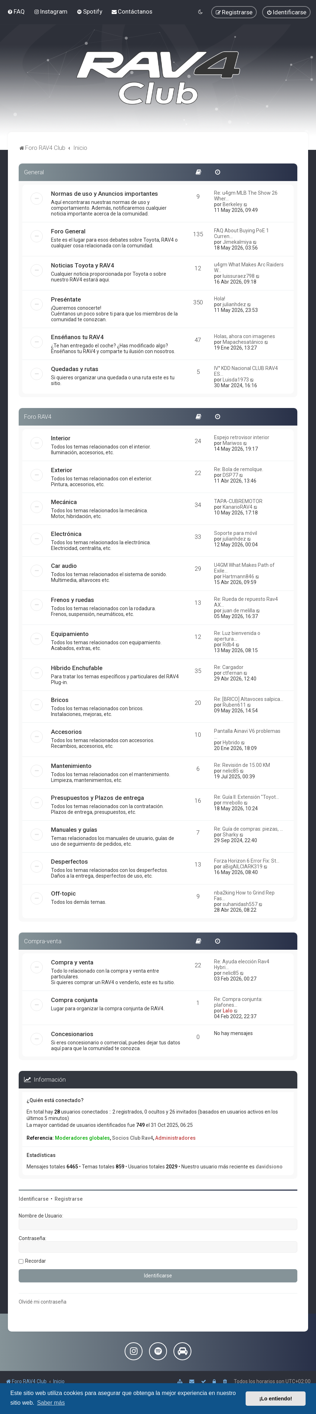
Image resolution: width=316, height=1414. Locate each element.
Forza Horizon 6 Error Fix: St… (246, 861)
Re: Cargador (228, 667)
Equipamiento (70, 633)
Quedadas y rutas (74, 369)
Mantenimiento (71, 765)
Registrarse (69, 1199)
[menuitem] (16, 11)
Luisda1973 (236, 380)
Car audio (64, 565)
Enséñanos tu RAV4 (77, 337)
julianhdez (234, 304)
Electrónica (66, 533)
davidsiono (269, 1166)
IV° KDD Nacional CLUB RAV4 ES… (246, 371)
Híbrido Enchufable (76, 668)
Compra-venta (42, 941)
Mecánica (64, 502)
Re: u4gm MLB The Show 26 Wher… (246, 195)
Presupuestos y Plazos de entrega (97, 797)
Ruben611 (234, 705)
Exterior (61, 470)
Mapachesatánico (243, 342)
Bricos (60, 699)
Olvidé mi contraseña (42, 1302)
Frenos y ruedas (72, 599)
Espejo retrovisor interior (241, 437)
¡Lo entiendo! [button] (275, 1398)
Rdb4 (228, 644)
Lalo (228, 1011)
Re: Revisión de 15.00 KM (242, 765)
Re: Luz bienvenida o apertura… (237, 636)
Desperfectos (69, 861)
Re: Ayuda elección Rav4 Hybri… (241, 964)
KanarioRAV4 (237, 507)
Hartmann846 (238, 576)
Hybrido (231, 742)
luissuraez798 (239, 276)
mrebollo (233, 803)
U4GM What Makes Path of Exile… (244, 568)
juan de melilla (239, 610)
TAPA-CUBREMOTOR (238, 501)
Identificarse (33, 1199)
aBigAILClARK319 (242, 866)
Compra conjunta (74, 999)
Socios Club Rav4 (132, 1138)
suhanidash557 (240, 904)
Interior (60, 438)
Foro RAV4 (37, 416)
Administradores (175, 1138)
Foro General (68, 231)
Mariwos (232, 443)
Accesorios (66, 731)
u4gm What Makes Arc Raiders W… (249, 267)
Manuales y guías (74, 829)
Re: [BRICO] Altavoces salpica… (248, 699)
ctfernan (232, 673)
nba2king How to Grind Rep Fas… (244, 895)
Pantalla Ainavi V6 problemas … (247, 734)
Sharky (230, 835)
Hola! (219, 299)
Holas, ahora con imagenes (244, 336)
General (34, 172)
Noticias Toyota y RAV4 (82, 265)
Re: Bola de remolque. (238, 469)
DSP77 (230, 475)
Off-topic (63, 893)
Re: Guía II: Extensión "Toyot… (246, 797)
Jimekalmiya (237, 242)
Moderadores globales (82, 1138)
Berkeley (232, 204)
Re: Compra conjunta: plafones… (238, 1002)
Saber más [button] (51, 1403)
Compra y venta (72, 962)
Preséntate (66, 299)
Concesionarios (72, 1034)
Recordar (35, 1261)
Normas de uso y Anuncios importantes (104, 193)
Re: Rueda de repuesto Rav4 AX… (246, 602)
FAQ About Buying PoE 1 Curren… (241, 233)
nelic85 (231, 771)
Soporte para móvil (235, 533)
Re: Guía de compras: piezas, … (248, 829)
